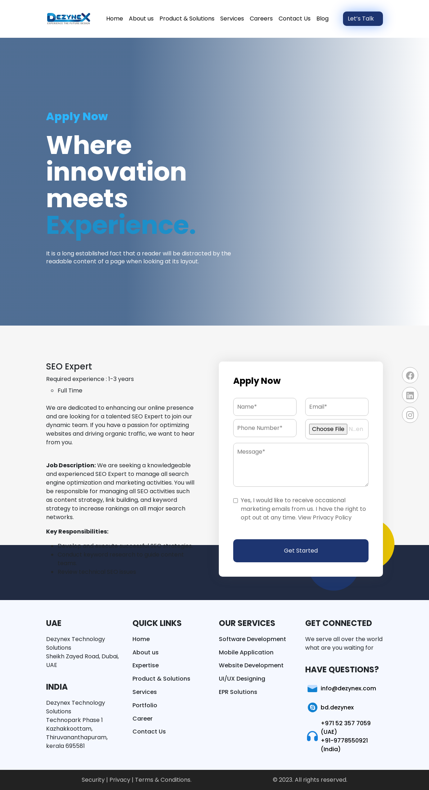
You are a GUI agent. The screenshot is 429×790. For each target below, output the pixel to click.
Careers (261, 18)
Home (114, 18)
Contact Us (295, 18)
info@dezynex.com (340, 688)
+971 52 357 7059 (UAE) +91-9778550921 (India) (338, 736)
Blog (322, 18)
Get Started (301, 550)
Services (232, 18)
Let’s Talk (361, 18)
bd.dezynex (329, 707)
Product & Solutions (186, 18)
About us (141, 18)
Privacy (120, 780)
